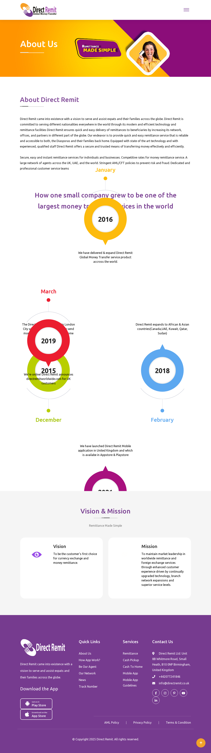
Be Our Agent (87, 666)
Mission (149, 546)
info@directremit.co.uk (174, 683)
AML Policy (111, 722)
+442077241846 (169, 676)
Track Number (88, 686)
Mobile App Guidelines (130, 682)
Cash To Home (133, 666)
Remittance (130, 653)
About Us (85, 653)
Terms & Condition (178, 722)
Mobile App (130, 673)
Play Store (36, 703)
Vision (59, 546)
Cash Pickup (131, 660)
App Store (36, 714)
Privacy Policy (142, 722)
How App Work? (89, 660)
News (82, 680)
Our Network (87, 673)
